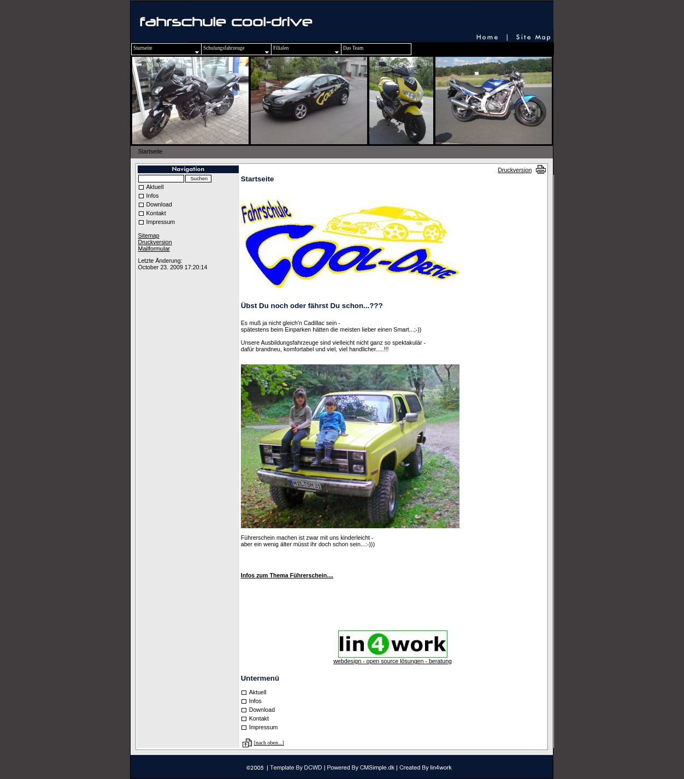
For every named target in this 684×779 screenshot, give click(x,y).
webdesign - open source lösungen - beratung (392, 661)
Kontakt (156, 213)
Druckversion (515, 170)
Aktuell (155, 187)
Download (159, 204)
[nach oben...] (269, 743)
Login (144, 254)
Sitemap (149, 235)
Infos (152, 195)
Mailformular (154, 248)
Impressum (160, 222)
